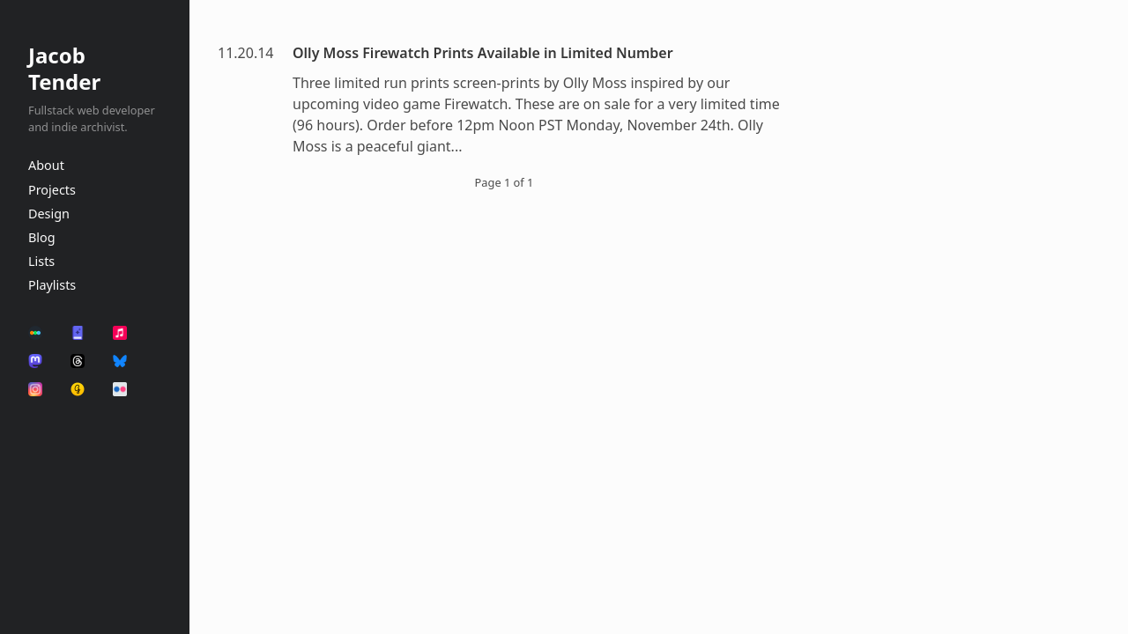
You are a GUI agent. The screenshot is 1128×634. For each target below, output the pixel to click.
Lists (41, 261)
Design (49, 213)
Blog (42, 237)
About (46, 165)
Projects (52, 189)
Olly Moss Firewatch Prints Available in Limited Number (483, 53)
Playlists (52, 284)
